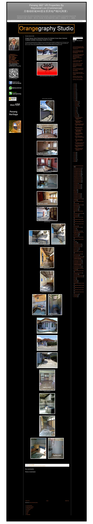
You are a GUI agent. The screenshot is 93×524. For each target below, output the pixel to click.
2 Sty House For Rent (77, 180)
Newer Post (27, 500)
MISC (27, 513)
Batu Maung (76, 208)
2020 (75, 92)
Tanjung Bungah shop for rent (79, 291)
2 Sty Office (76, 183)
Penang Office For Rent (78, 261)
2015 (75, 100)
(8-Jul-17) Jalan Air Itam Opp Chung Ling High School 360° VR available (78, 73)
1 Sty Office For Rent (77, 171)
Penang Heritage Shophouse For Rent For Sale (78, 258)
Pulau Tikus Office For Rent (78, 275)
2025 (75, 85)
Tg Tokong (75, 296)
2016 (75, 98)
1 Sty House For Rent (31, 465)
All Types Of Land (55, 21)
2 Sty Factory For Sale (77, 179)
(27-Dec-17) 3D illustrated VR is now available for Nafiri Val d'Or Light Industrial (78, 69)
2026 (75, 84)
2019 (75, 94)
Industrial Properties (46, 21)
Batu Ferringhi (76, 206)
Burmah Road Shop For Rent (79, 223)
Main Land (75, 250)
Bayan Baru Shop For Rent (78, 213)
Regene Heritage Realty (77, 21)
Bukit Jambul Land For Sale (78, 217)
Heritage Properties (37, 21)
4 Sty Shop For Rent (77, 193)
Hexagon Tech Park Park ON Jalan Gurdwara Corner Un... (79, 149)
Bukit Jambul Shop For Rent (78, 219)
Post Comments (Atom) (34, 502)
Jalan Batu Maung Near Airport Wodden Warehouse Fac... (79, 130)
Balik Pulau (76, 203)
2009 (75, 159)
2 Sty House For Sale (77, 182)
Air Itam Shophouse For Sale (78, 201)
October (76, 104)
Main (9, 21)
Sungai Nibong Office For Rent (79, 283)
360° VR (69, 21)
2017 (75, 97)
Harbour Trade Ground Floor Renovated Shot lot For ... (79, 137)
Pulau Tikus (76, 274)
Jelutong (75, 242)
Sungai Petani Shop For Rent (79, 289)
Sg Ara (75, 279)
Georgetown (43, 465)
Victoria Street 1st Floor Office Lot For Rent (79, 128)
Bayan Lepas (76, 214)
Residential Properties (26, 21)
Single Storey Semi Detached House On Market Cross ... (78, 121)
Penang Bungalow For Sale (78, 256)
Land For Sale (76, 249)
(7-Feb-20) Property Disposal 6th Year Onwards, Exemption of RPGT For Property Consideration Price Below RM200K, (78, 56)
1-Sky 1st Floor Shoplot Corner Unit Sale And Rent (79, 140)
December (77, 101)
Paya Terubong (76, 255)
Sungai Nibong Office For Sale (79, 285)
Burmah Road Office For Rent (79, 221)
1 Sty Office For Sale (77, 173)
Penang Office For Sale (78, 262)
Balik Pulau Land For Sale (78, 204)
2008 (75, 161)
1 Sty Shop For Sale (77, 175)
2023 (75, 88)
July (75, 107)
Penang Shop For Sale (77, 267)
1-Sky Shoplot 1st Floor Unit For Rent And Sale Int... (79, 143)
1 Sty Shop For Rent (77, 174)
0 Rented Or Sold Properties (78, 165)
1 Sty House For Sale (38, 465)
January (76, 116)
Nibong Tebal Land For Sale (78, 251)
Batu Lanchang (76, 207)
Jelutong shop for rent (77, 244)
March (76, 113)
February (76, 114)
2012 (75, 155)
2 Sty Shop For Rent (77, 184)
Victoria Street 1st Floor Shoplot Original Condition (79, 118)
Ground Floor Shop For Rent (78, 237)
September (77, 105)
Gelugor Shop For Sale (78, 231)
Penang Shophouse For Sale (78, 270)
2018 (75, 95)
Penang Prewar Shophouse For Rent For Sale (78, 264)
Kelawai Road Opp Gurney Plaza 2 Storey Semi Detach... (79, 146)
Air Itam (75, 200)
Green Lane (76, 235)
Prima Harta (28, 514)
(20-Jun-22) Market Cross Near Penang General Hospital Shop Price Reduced (78, 51)
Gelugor (75, 229)
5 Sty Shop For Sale (77, 197)
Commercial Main (29, 505)
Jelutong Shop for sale (77, 245)
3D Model (75, 191)
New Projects (63, 21)
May (76, 110)
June (76, 108)
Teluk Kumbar (76, 294)
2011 (75, 156)
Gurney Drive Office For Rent (79, 239)
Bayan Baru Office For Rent (78, 211)
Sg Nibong (75, 280)
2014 (75, 152)
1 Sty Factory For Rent (77, 168)
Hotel (75, 241)
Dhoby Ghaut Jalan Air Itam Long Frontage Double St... (79, 125)
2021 (75, 91)
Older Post (67, 500)
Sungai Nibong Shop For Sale (79, 287)
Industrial (27, 510)
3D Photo (75, 192)
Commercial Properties (16, 21)
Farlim (75, 228)
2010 (75, 158)
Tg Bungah (76, 295)
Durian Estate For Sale (77, 227)
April (76, 111)
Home (47, 500)
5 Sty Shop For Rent (77, 196)
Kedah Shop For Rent (77, 246)
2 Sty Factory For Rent (77, 178)
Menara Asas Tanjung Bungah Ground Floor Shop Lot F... (79, 134)
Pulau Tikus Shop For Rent (78, 276)
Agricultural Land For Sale (78, 198)
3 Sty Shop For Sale (77, 188)
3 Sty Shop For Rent (77, 187)
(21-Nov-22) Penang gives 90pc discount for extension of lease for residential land (78, 47)
